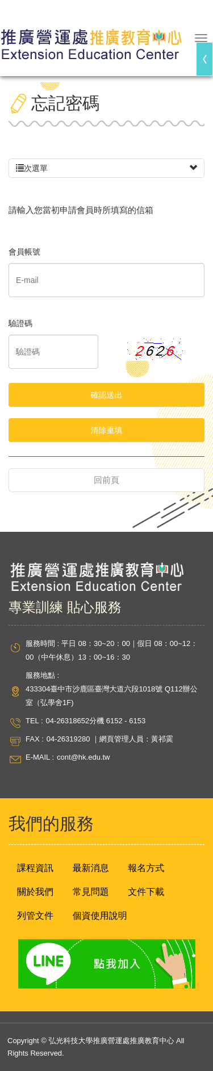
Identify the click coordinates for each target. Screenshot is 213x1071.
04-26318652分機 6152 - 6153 (96, 720)
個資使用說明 (100, 915)
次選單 (106, 168)
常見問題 (91, 892)
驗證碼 (20, 323)
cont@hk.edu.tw (83, 757)
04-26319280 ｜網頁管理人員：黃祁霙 (110, 739)
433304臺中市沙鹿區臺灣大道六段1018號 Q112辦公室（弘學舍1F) (112, 696)
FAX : (35, 739)
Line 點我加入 (106, 964)
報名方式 (146, 868)
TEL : (34, 720)
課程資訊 (35, 868)
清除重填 (107, 430)
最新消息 (91, 868)
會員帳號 (24, 251)
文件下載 (146, 892)
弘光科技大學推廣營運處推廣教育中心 (91, 39)
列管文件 (35, 915)
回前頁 (106, 480)
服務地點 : (42, 675)
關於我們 (35, 892)
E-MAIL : (40, 757)
